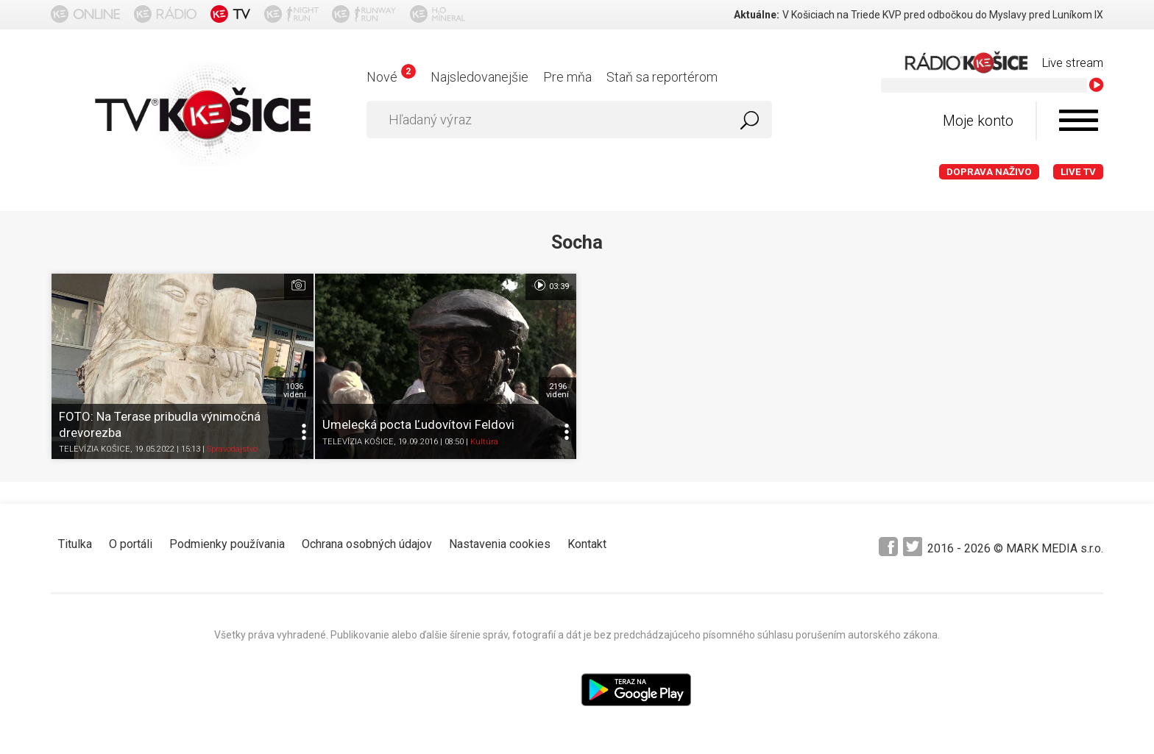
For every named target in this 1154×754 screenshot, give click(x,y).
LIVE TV (1078, 171)
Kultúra (484, 442)
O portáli (130, 544)
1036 (294, 390)
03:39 (551, 285)
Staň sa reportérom (662, 77)
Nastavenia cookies (500, 544)
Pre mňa (567, 77)
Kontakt (586, 544)
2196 (557, 390)
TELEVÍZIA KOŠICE (94, 449)
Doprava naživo (989, 171)
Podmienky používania (227, 544)
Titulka (75, 544)
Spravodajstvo (232, 449)
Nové (391, 77)
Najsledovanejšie (479, 77)
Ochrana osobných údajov (367, 544)
